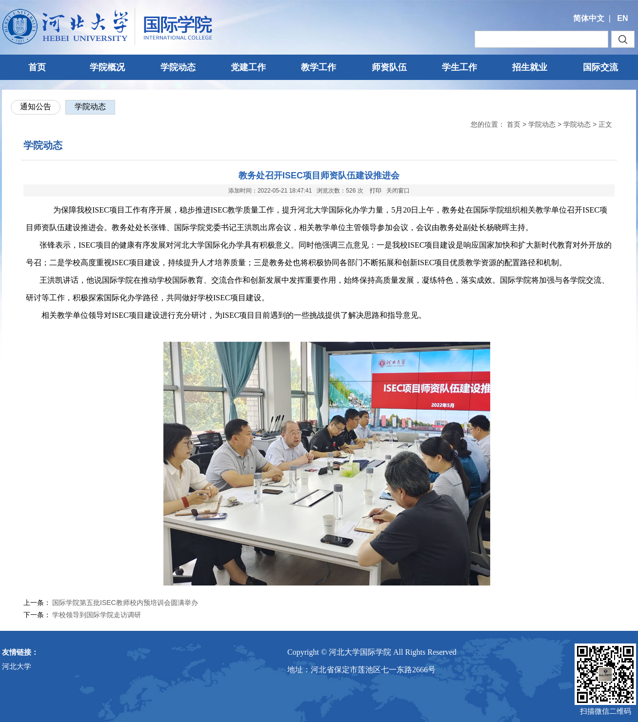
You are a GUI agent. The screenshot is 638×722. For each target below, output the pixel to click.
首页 (37, 67)
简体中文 (588, 18)
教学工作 (318, 67)
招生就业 (529, 67)
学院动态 (178, 67)
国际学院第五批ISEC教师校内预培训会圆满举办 (125, 602)
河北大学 (16, 666)
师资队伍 (389, 67)
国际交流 (600, 67)
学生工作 (459, 67)
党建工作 (248, 67)
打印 (375, 190)
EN (622, 18)
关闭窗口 (398, 190)
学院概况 (107, 67)
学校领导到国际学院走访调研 (96, 615)
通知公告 (35, 106)
